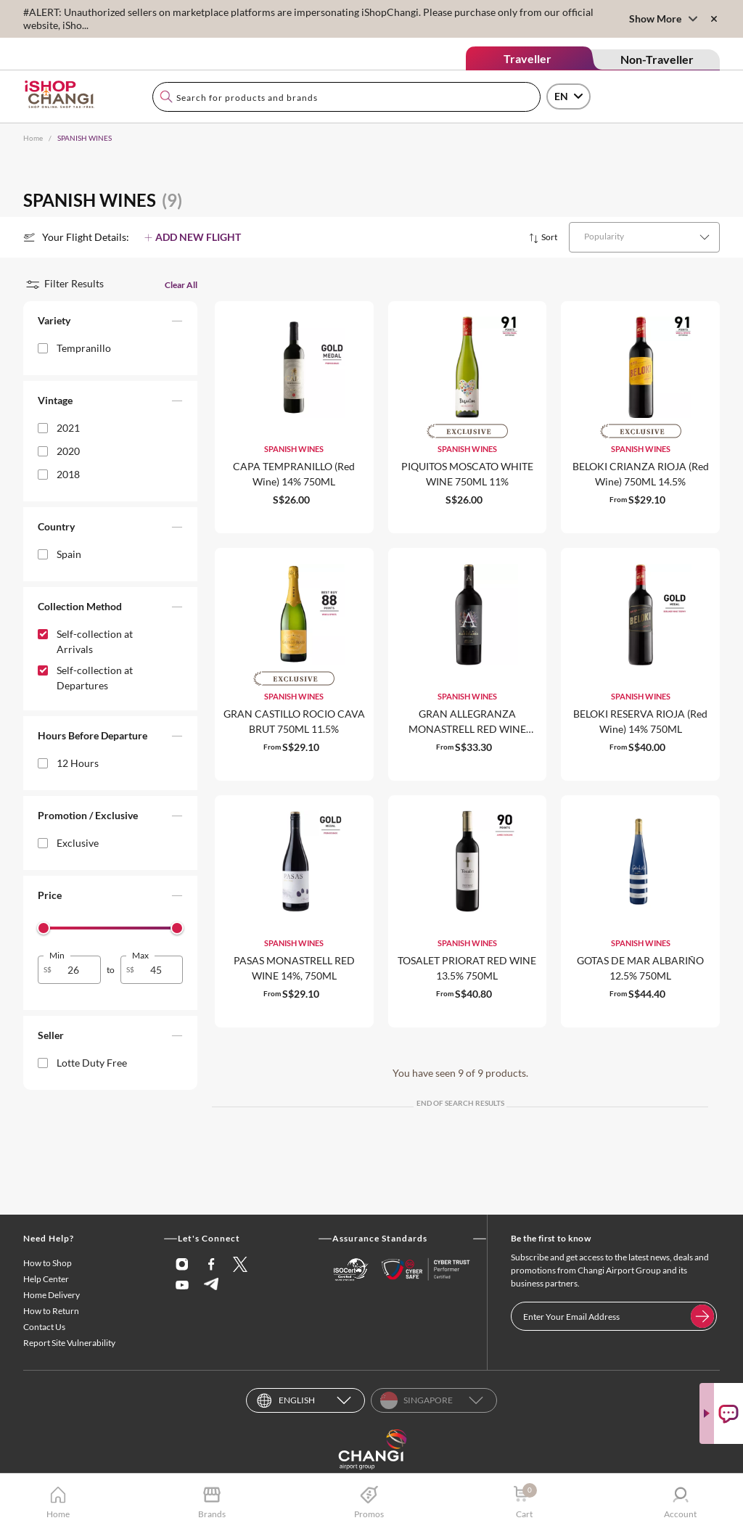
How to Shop (47, 1262)
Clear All (181, 284)
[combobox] (346, 97)
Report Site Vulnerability (69, 1342)
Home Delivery (51, 1294)
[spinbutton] (78, 969)
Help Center (46, 1278)
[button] (110, 323)
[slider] (43, 928)
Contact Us (44, 1326)
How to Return (51, 1310)
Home (33, 138)
